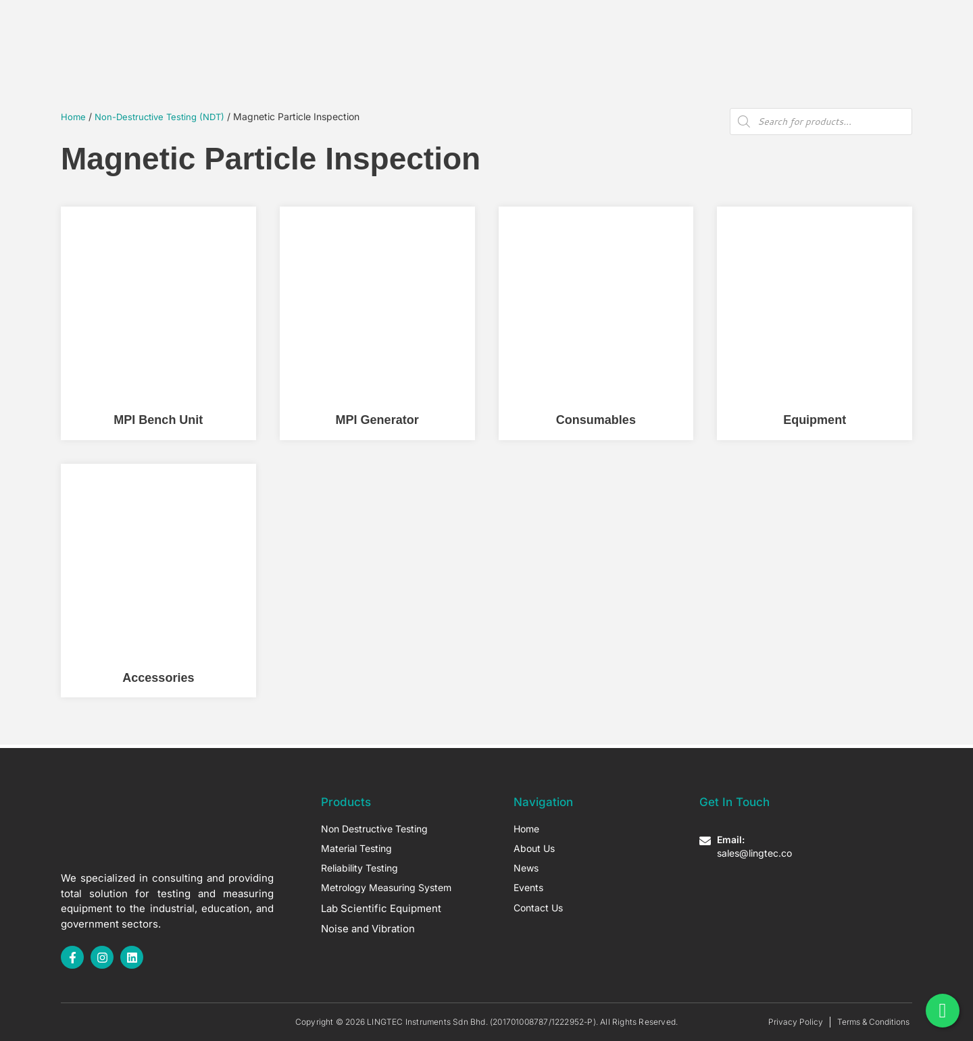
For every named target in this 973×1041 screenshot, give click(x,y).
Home (342, 33)
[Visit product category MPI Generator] (377, 323)
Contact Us (633, 33)
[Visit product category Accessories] (158, 580)
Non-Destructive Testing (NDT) (164, 116)
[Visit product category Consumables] (596, 323)
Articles (560, 33)
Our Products (413, 33)
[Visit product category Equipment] (814, 323)
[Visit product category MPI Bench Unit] (158, 323)
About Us (495, 33)
